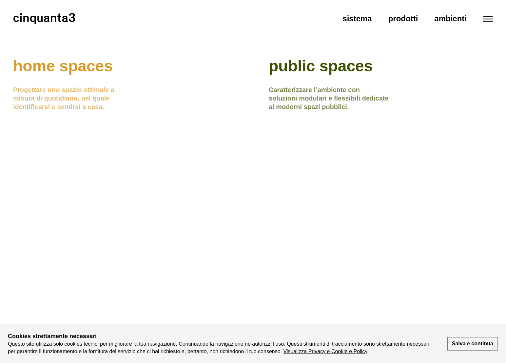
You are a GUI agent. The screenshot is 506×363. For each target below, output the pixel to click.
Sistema (357, 18)
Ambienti (450, 18)
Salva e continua (472, 343)
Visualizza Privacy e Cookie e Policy (325, 351)
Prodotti (403, 18)
